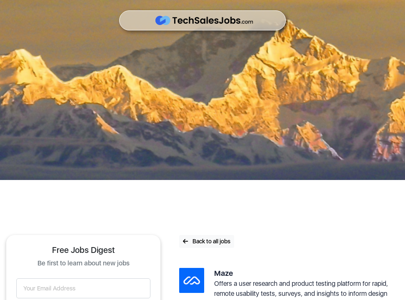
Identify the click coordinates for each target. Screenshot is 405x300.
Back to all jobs (206, 241)
